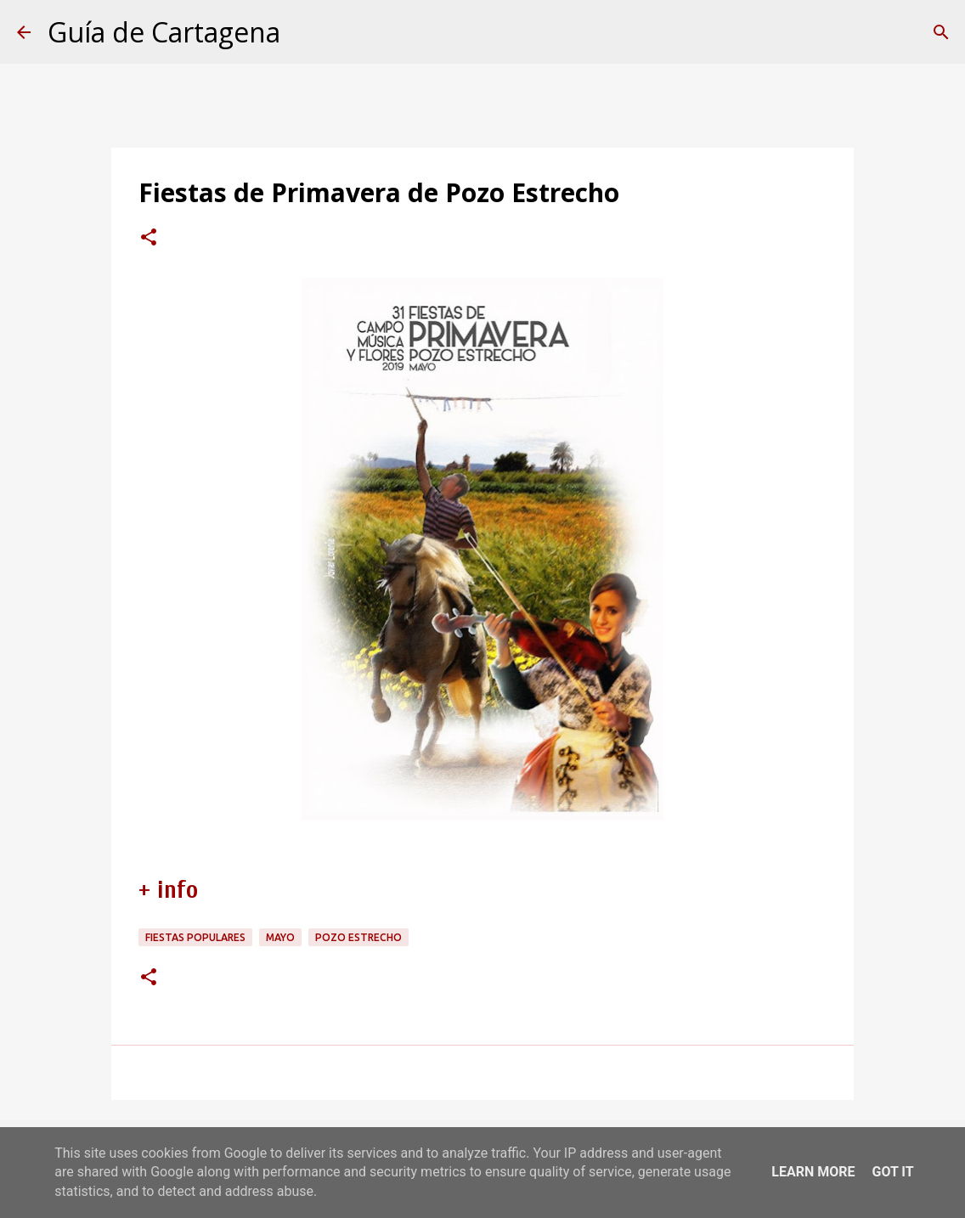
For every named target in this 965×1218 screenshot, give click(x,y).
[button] (148, 239)
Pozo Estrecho (358, 937)
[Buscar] (941, 32)
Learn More (813, 1172)
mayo (280, 937)
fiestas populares (195, 937)
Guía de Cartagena (164, 32)
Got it (892, 1172)
